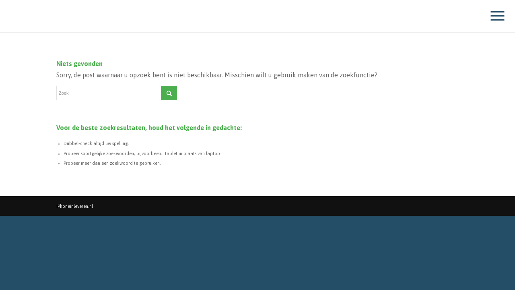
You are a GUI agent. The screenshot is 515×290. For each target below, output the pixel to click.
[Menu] (495, 16)
